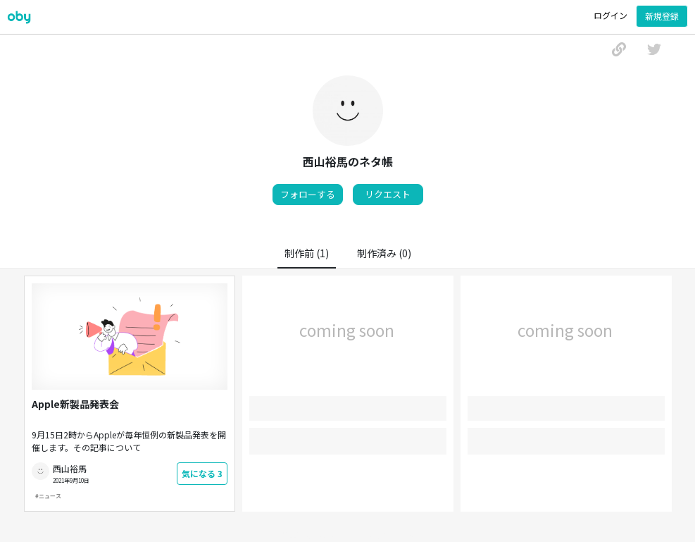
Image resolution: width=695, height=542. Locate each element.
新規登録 (662, 16)
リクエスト (388, 194)
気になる (202, 473)
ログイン (610, 15)
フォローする (307, 194)
